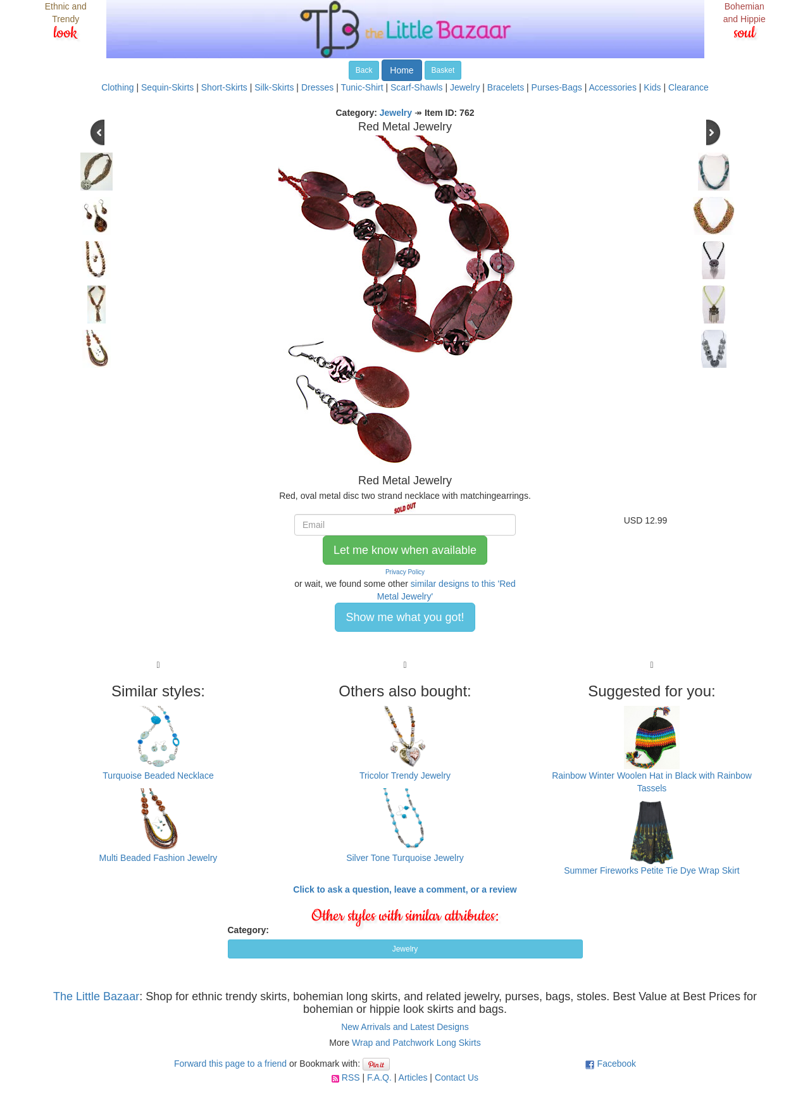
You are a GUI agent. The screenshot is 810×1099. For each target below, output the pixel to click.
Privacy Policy (405, 571)
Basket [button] (443, 70)
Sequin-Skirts (167, 87)
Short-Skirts (224, 87)
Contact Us (456, 1077)
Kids (652, 87)
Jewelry (465, 87)
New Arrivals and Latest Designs (405, 1027)
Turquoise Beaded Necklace (158, 775)
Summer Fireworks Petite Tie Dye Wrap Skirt (651, 870)
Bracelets (505, 87)
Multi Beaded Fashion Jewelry (158, 858)
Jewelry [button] (405, 949)
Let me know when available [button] (405, 550)
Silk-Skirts (274, 87)
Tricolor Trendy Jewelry (405, 775)
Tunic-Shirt (361, 87)
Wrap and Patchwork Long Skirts (416, 1043)
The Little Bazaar (96, 996)
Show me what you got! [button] (405, 617)
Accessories (612, 87)
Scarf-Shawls (416, 87)
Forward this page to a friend (230, 1063)
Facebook (616, 1063)
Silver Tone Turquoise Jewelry (405, 858)
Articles (413, 1077)
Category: (248, 930)
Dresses (317, 87)
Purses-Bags (557, 87)
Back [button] (364, 70)
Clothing (117, 87)
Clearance (688, 87)
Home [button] (401, 70)
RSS (351, 1077)
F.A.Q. (379, 1077)
